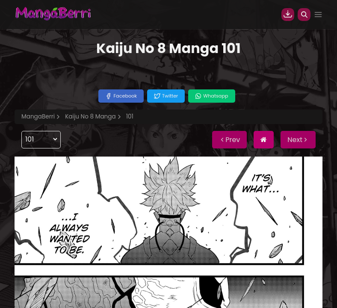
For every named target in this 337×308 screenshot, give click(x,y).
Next (298, 139)
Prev (229, 139)
